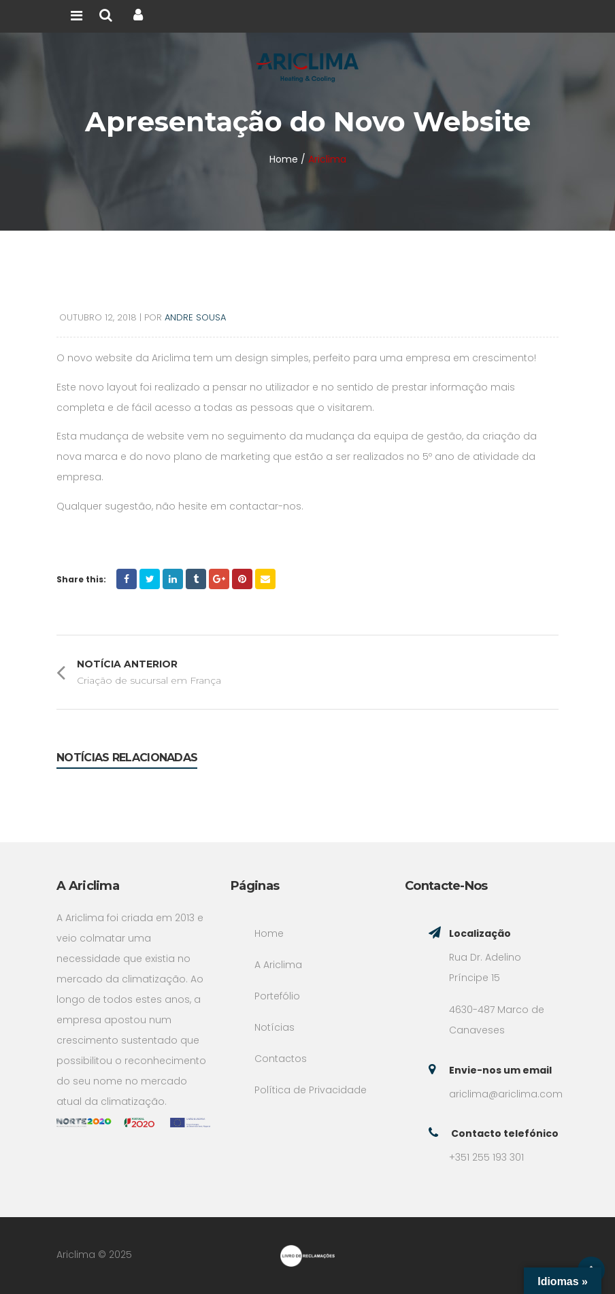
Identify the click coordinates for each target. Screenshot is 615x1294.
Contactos (280, 1058)
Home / (287, 159)
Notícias (274, 1027)
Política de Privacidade (310, 1090)
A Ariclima (278, 965)
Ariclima (327, 159)
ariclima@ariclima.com (506, 1094)
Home (269, 933)
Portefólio (277, 996)
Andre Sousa (195, 317)
